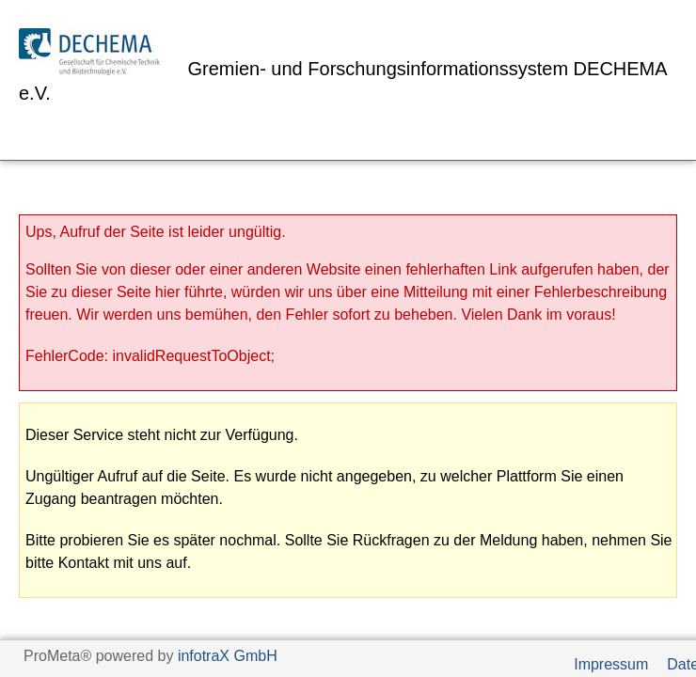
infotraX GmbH (227, 656)
